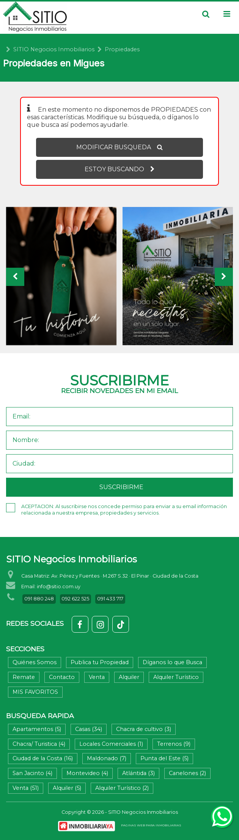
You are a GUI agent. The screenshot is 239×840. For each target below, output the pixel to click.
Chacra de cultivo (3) (143, 729)
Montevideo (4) (87, 773)
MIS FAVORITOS (35, 691)
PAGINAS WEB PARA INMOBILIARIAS (151, 825)
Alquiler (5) (67, 788)
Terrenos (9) (173, 744)
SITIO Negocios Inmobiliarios (53, 49)
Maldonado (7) (106, 758)
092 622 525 (75, 599)
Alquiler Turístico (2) (122, 788)
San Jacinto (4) (32, 773)
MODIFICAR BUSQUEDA (119, 147)
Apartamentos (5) (37, 729)
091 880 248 (39, 599)
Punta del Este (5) (164, 758)
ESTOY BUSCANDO (119, 169)
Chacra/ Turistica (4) (39, 744)
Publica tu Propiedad (100, 662)
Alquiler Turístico (176, 677)
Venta (97, 677)
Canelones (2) (187, 773)
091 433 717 (110, 599)
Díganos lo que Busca (172, 662)
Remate (24, 677)
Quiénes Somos (35, 662)
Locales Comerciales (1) (111, 744)
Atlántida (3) (138, 773)
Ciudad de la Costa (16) (43, 758)
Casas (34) (88, 729)
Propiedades (122, 49)
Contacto (62, 677)
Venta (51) (26, 788)
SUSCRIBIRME (121, 487)
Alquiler (129, 677)
